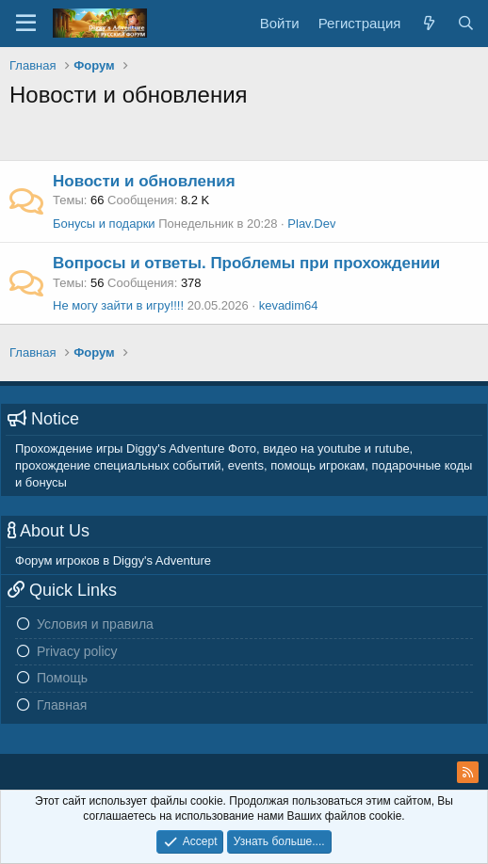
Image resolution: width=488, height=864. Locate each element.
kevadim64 (288, 305)
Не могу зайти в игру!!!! (118, 305)
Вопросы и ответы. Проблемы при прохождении (246, 263)
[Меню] (26, 23)
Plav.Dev (311, 223)
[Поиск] (465, 23)
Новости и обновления (144, 181)
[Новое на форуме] (428, 23)
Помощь (62, 677)
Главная (62, 704)
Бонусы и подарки (104, 223)
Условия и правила (95, 624)
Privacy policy (77, 651)
